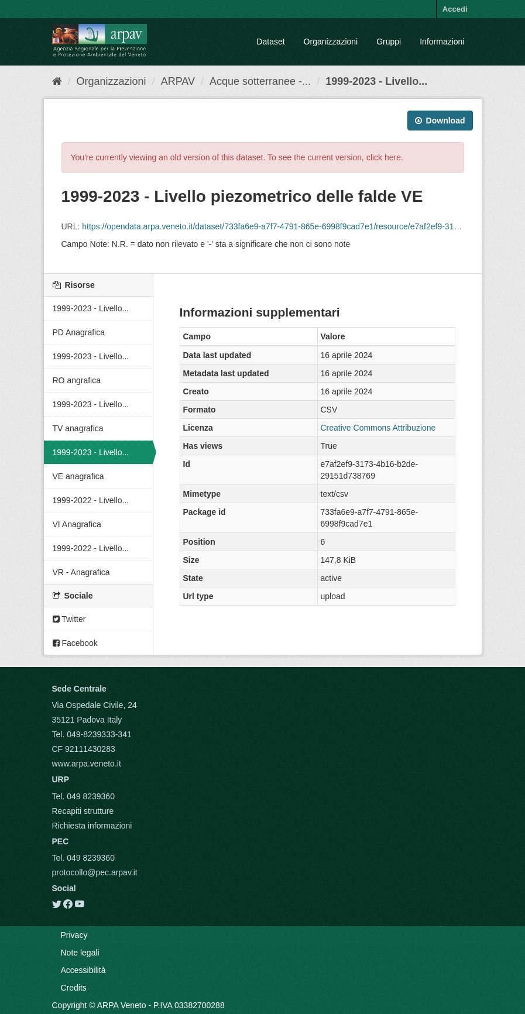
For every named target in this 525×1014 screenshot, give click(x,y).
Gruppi (388, 41)
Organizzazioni (331, 41)
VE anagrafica (78, 476)
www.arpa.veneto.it (86, 763)
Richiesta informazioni (92, 825)
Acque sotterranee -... (260, 81)
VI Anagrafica (77, 524)
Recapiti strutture (83, 811)
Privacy (74, 935)
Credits (74, 987)
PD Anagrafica (79, 332)
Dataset (270, 41)
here (393, 157)
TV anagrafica (78, 428)
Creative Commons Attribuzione (378, 427)
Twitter (69, 619)
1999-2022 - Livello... (91, 500)
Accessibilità (83, 970)
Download (440, 120)
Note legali (80, 952)
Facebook (75, 643)
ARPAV (178, 81)
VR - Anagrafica (81, 572)
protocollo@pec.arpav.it (95, 872)
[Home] (57, 81)
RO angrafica (77, 380)
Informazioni (442, 41)
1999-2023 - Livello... (376, 81)
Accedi (455, 9)
